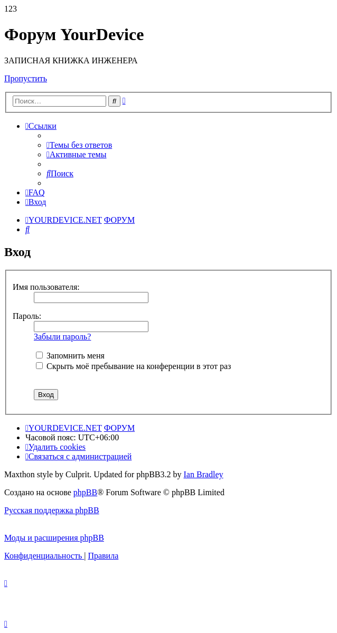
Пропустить (25, 78)
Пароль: (27, 315)
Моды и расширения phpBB (54, 537)
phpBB (85, 492)
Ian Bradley (203, 474)
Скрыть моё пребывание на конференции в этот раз (133, 366)
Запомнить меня (70, 355)
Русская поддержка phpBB (51, 510)
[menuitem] (79, 144)
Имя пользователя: (46, 286)
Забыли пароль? (62, 336)
